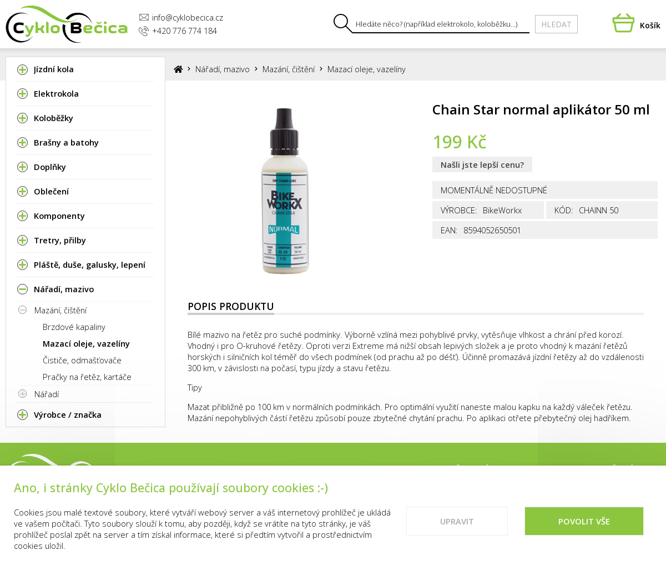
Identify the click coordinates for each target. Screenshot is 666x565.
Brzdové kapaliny (74, 326)
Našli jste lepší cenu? (482, 164)
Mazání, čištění (60, 310)
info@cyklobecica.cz (181, 17)
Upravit (457, 525)
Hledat (556, 24)
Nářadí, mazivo (222, 68)
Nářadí (46, 393)
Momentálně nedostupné (494, 190)
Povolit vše (584, 525)
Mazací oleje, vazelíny (86, 343)
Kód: (563, 210)
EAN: (449, 230)
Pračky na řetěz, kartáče (87, 376)
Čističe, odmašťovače (82, 360)
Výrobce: (459, 210)
